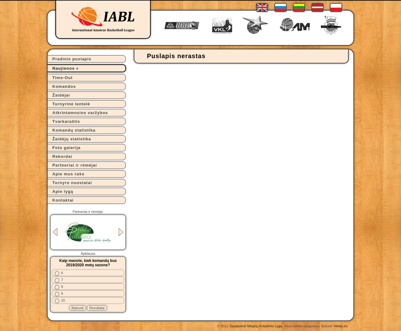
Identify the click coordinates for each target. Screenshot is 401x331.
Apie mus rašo (68, 174)
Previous (55, 232)
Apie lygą (62, 191)
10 (63, 300)
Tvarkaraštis (66, 121)
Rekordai (62, 156)
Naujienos (63, 68)
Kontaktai (63, 200)
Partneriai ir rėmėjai (74, 165)
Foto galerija (66, 147)
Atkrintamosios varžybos (80, 112)
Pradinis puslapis (71, 59)
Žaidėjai (61, 95)
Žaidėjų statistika (71, 139)
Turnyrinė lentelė (71, 104)
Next (121, 232)
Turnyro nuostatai (72, 182)
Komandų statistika (74, 130)
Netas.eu (341, 326)
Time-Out (62, 77)
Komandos (64, 86)
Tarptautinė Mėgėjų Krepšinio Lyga (255, 326)
